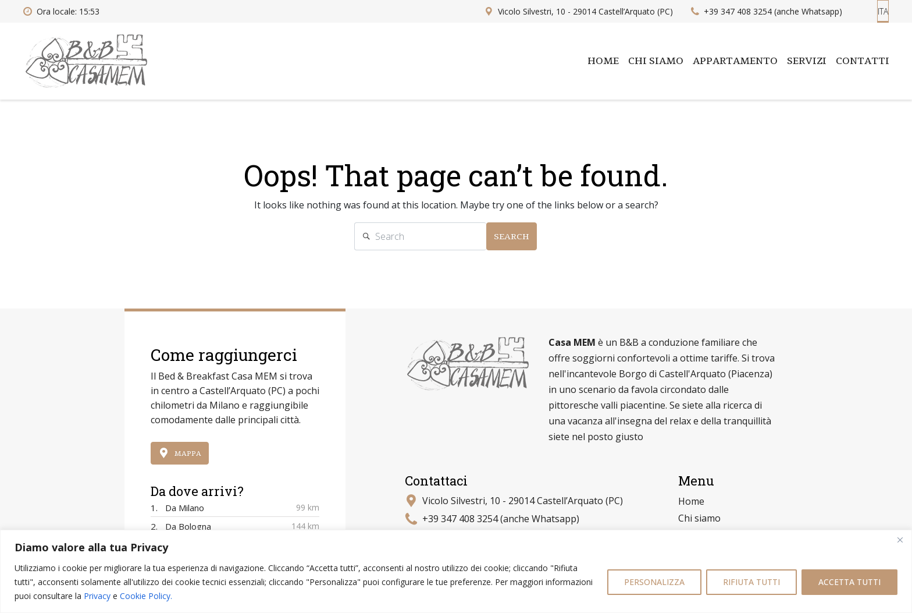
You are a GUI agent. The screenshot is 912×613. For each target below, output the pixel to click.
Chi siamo (655, 61)
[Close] (900, 540)
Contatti (862, 61)
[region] (456, 571)
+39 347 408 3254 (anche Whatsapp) (500, 518)
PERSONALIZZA (654, 581)
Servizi (806, 61)
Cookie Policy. (146, 595)
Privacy (97, 595)
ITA (883, 11)
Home (603, 61)
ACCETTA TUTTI (849, 581)
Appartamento (735, 61)
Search (511, 236)
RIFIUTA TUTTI (751, 581)
